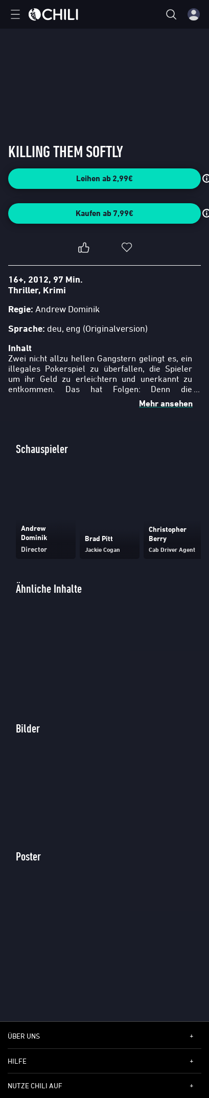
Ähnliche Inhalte (49, 588)
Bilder (28, 728)
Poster (28, 856)
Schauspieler (42, 449)
